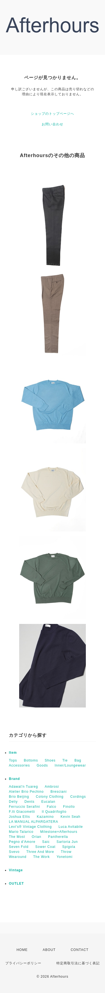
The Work (41, 857)
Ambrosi (52, 787)
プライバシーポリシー (23, 963)
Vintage (16, 870)
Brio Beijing (19, 797)
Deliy (13, 802)
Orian (36, 837)
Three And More (40, 852)
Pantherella (58, 837)
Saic (46, 842)
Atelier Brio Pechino (26, 792)
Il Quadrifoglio (54, 812)
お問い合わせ (52, 124)
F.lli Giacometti (22, 812)
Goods (42, 765)
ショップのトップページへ (52, 114)
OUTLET (16, 883)
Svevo (14, 852)
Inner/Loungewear (70, 765)
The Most (17, 837)
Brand (14, 779)
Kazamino (45, 817)
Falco (51, 807)
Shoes (50, 760)
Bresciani (59, 792)
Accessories (19, 765)
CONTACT (79, 950)
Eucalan (48, 802)
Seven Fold (19, 847)
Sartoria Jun (67, 842)
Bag (77, 760)
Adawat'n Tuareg (23, 787)
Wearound (17, 857)
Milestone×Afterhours (59, 832)
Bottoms (31, 760)
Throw (66, 852)
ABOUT (49, 950)
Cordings (78, 797)
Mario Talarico (21, 832)
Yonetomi (65, 857)
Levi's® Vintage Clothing (30, 827)
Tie (65, 760)
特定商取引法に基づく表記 (78, 963)
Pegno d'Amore (22, 842)
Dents (29, 802)
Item (13, 753)
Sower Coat (45, 847)
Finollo (69, 807)
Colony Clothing (50, 797)
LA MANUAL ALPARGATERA (33, 822)
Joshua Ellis (19, 817)
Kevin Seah (70, 817)
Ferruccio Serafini (24, 807)
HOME (22, 950)
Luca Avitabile (71, 827)
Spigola (68, 847)
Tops (13, 760)
